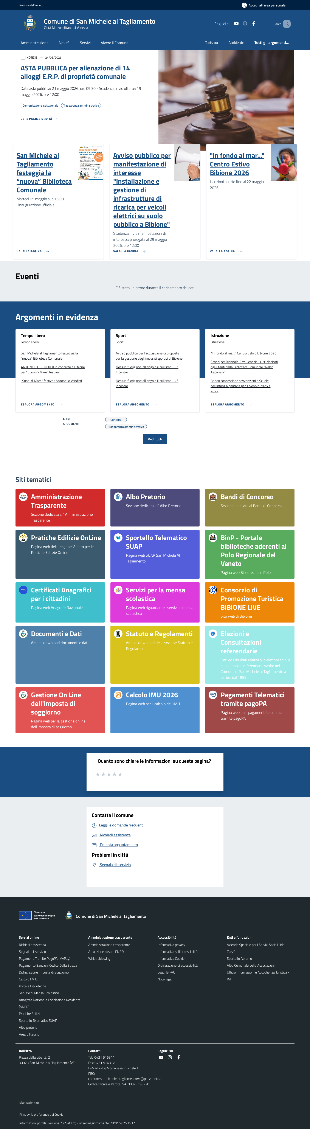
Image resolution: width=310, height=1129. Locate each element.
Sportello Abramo (239, 958)
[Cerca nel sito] (285, 24)
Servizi (85, 43)
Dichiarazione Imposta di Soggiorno (44, 972)
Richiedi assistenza (32, 944)
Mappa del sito (29, 1102)
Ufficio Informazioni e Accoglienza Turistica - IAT (258, 976)
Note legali (165, 979)
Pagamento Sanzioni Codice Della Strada (48, 965)
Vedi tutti (155, 439)
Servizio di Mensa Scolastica (39, 992)
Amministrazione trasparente (109, 944)
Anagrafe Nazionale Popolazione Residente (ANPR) (50, 1003)
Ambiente (236, 42)
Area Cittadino (29, 1034)
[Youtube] (230, 24)
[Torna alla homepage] (107, 916)
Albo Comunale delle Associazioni (250, 965)
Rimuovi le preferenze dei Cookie (41, 1114)
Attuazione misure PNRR (106, 951)
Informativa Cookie (171, 958)
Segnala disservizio (32, 951)
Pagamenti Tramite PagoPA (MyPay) (44, 958)
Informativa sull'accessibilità (178, 951)
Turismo (211, 42)
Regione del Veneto (31, 5)
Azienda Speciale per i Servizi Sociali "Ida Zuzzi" (255, 948)
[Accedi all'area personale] (265, 5)
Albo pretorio (28, 1027)
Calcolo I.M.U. (28, 979)
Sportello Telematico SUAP (38, 1020)
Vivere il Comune (114, 43)
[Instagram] (238, 24)
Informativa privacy (171, 944)
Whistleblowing (99, 958)
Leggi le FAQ (166, 972)
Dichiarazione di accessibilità (178, 965)
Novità (64, 43)
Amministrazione (34, 43)
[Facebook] (247, 24)
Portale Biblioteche (32, 986)
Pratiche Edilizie (30, 1013)
